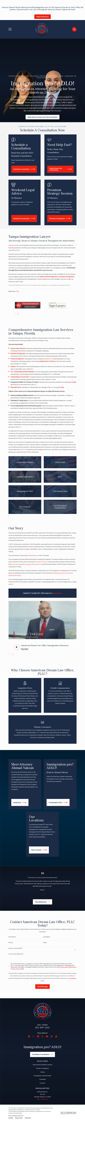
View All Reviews (42, 973)
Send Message (42, 1058)
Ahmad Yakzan (13, 245)
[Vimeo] (51, 1108)
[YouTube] (47, 1108)
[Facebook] (29, 1108)
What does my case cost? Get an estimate (42, 117)
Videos (42, 1143)
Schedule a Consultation (42, 1126)
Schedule (42, 1151)
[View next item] (18, 386)
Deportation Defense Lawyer (42, 1136)
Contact (42, 1154)
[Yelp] (42, 1108)
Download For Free (58, 874)
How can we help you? (15, 1025)
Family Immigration (42, 1140)
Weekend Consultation (24, 218)
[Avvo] (56, 1108)
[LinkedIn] (38, 1108)
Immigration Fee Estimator (42, 1147)
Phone (10, 1014)
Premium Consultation (59, 218)
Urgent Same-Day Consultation (60, 169)
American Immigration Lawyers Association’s (26, 636)
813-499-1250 (42, 1099)
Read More (19, 874)
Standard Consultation (24, 169)
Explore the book (42, 17)
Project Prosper (42, 633)
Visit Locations (39, 921)
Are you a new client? (15, 1020)
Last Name (46, 1008)
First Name (12, 1008)
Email (45, 1014)
